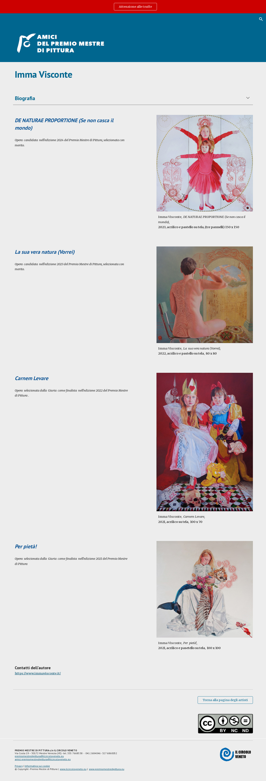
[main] (133, 74)
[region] (133, 6)
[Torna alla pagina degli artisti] (225, 700)
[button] (261, 19)
